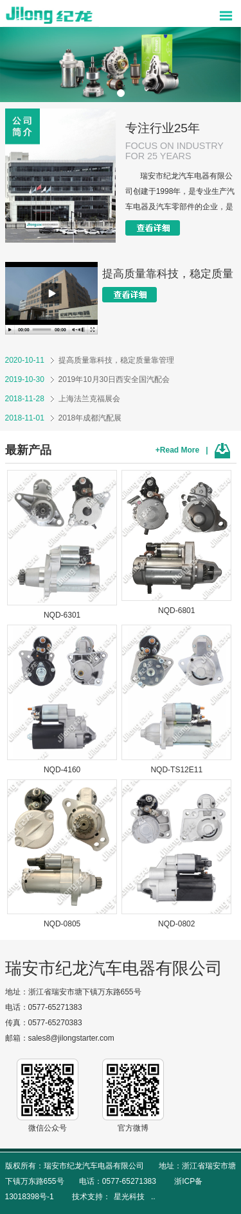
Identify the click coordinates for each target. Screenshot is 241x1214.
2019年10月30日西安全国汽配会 (87, 379)
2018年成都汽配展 (63, 417)
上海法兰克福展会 (62, 398)
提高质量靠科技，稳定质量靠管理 (89, 360)
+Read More (177, 450)
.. (153, 1196)
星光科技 (129, 1196)
